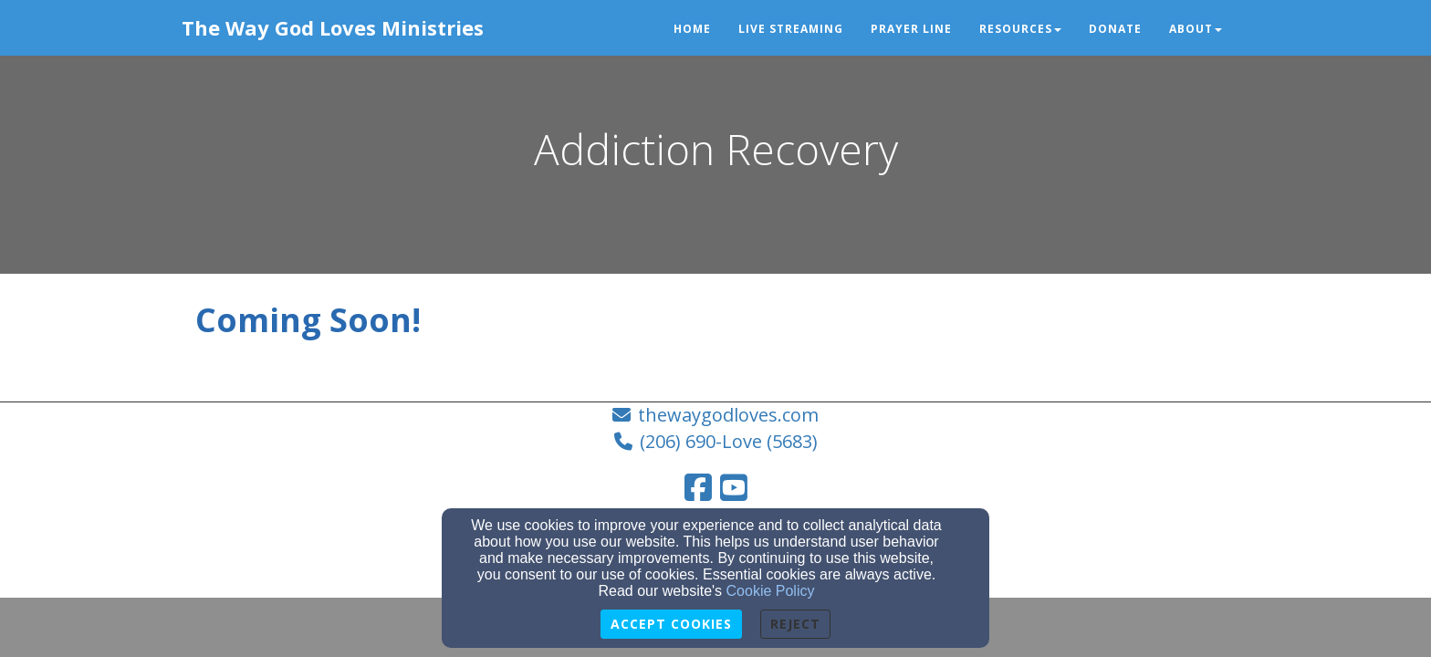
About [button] (1195, 28)
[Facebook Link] (698, 487)
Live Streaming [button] (790, 28)
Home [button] (692, 28)
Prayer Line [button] (911, 28)
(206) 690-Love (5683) (729, 441)
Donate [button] (1115, 28)
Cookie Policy (770, 591)
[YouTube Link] (733, 487)
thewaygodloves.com (728, 414)
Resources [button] (1020, 28)
